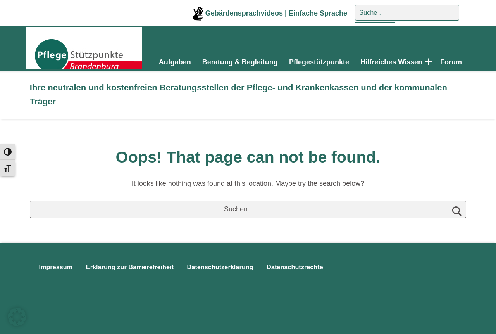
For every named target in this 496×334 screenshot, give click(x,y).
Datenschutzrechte (295, 266)
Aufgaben (175, 62)
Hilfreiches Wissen (391, 62)
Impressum (55, 266)
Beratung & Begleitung (240, 62)
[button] (17, 317)
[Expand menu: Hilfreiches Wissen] (427, 62)
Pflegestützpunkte (319, 62)
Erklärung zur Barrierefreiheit (130, 266)
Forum (451, 62)
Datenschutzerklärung (220, 266)
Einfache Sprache (318, 13)
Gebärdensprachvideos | (241, 13)
